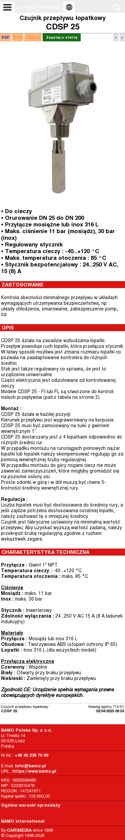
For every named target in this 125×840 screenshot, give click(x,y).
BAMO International (23, 821)
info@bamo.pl (30, 765)
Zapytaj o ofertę (61, 37)
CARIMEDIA (19, 830)
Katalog (27, 7)
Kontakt (50, 7)
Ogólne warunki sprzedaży (30, 805)
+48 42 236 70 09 (31, 755)
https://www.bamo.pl (34, 771)
